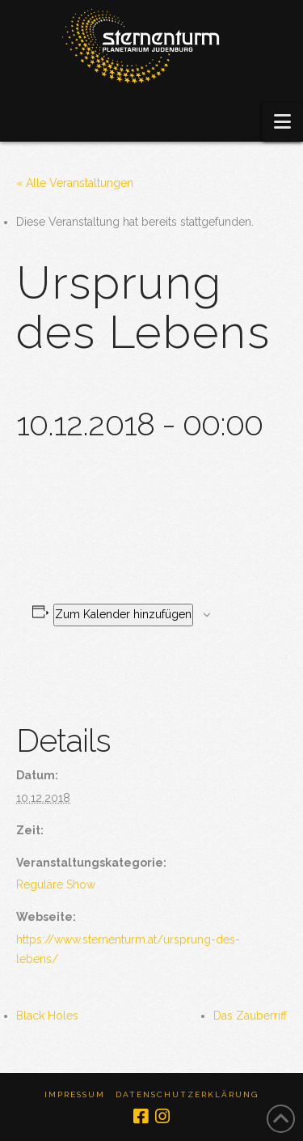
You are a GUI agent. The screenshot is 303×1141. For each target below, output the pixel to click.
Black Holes (47, 1015)
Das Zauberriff (250, 1015)
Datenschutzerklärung (187, 1094)
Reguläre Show (55, 884)
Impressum (74, 1094)
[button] (282, 122)
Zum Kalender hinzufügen (123, 614)
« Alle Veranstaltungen (74, 182)
